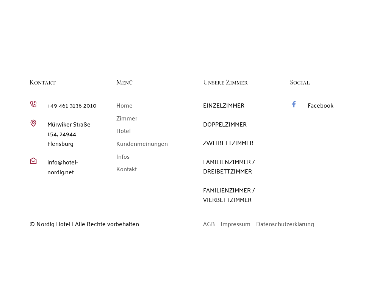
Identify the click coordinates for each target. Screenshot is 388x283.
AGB (209, 223)
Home (188, 52)
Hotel (242, 52)
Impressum (235, 223)
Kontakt (357, 52)
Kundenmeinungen (285, 52)
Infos (328, 52)
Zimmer (214, 52)
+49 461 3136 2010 (279, 30)
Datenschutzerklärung (285, 223)
